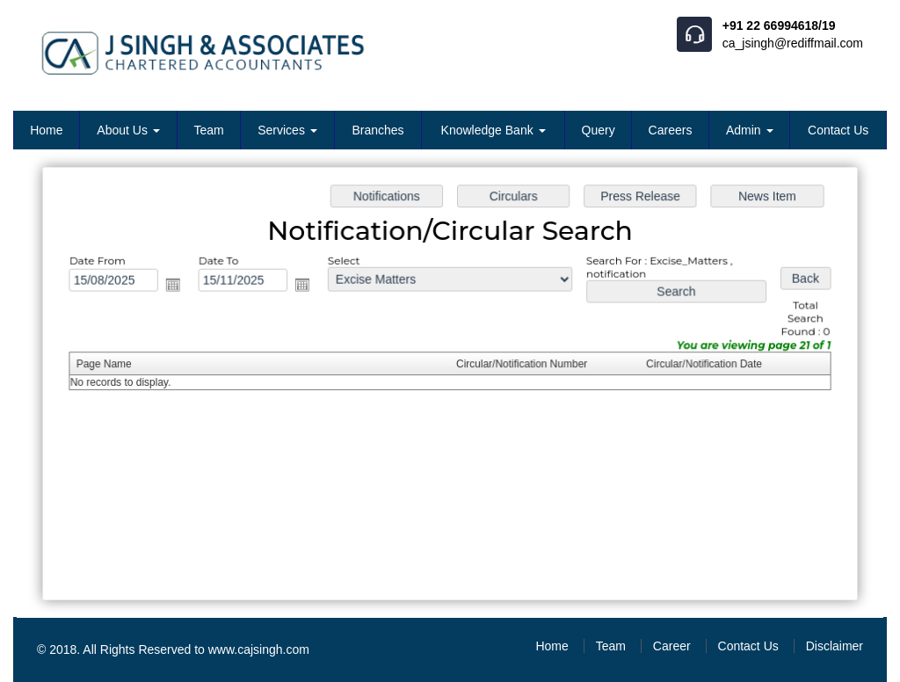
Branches (377, 130)
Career (672, 646)
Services (287, 130)
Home (46, 130)
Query (598, 130)
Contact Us (838, 130)
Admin (749, 130)
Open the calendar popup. (177, 285)
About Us (128, 130)
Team (208, 130)
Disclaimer (834, 646)
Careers (671, 130)
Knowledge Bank (493, 130)
